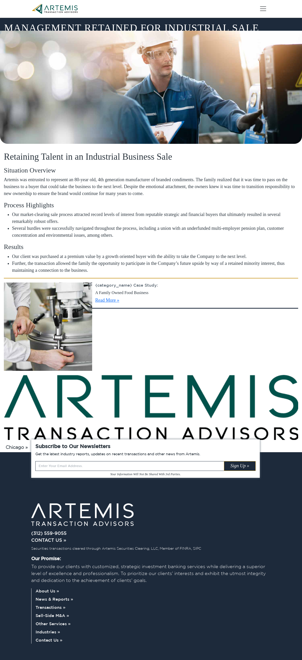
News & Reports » (54, 599)
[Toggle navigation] (263, 9)
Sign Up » (239, 465)
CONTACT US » (48, 540)
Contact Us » (49, 640)
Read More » (107, 300)
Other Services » (53, 624)
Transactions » (51, 608)
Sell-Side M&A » (52, 616)
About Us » (47, 591)
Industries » (48, 632)
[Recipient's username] (129, 466)
